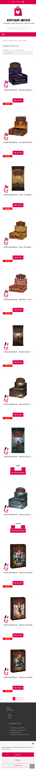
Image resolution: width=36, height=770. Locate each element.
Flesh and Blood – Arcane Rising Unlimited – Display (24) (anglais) (18, 90)
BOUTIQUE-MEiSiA (18, 20)
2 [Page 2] (16, 699)
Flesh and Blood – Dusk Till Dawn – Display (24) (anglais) (18, 247)
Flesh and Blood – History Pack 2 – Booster (18, 457)
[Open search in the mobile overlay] (18, 28)
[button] (33, 744)
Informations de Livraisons (18, 730)
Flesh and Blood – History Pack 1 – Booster (18, 352)
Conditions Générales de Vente (19, 734)
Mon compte (10, 715)
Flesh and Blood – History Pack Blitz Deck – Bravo (18, 573)
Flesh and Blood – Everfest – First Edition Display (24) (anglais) (18, 299)
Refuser (18, 760)
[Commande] (18, 53)
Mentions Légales (15, 732)
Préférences (18, 765)
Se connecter (17, 1)
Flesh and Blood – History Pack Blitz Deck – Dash (18, 625)
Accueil (5, 40)
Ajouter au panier (18, 472)
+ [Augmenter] (23, 469)
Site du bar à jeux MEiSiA (17, 728)
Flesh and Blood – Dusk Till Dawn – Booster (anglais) (18, 195)
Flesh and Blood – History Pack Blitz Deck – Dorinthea (18, 677)
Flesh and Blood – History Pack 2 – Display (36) (18, 515)
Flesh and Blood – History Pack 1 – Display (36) (18, 404)
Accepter (18, 755)
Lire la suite (18, 100)
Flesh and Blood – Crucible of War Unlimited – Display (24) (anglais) (18, 142)
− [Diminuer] (12, 469)
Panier (10, 718)
